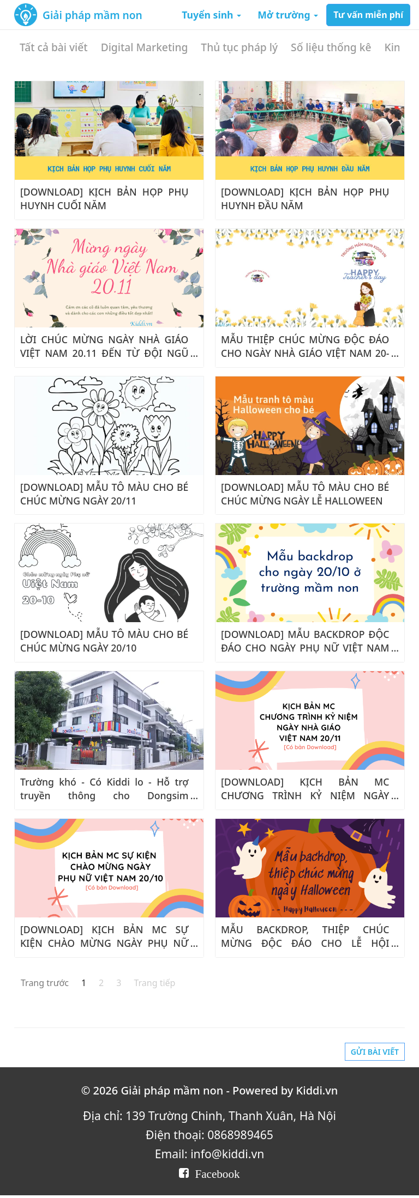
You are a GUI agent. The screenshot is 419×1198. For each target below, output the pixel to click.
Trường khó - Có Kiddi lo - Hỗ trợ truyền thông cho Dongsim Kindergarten (104, 795)
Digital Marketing (144, 47)
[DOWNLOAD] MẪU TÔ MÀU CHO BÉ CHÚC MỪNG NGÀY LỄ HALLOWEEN (305, 494)
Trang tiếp (154, 983)
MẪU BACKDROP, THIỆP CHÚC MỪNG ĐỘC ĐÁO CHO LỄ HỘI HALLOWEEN (305, 943)
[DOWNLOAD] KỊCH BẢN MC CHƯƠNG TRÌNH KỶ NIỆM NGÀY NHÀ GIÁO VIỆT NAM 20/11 (305, 795)
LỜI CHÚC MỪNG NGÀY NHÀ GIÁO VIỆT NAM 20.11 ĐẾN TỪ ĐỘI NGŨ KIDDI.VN (104, 353)
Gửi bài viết (375, 1052)
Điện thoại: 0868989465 (209, 1134)
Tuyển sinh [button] (211, 14)
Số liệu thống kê (331, 47)
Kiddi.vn (317, 1090)
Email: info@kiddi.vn (209, 1153)
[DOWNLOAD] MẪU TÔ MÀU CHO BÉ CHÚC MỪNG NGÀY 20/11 (104, 494)
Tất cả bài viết (54, 47)
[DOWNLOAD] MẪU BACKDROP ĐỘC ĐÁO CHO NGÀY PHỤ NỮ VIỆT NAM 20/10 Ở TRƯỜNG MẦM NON (305, 648)
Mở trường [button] (288, 14)
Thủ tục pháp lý (239, 47)
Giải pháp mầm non (92, 15)
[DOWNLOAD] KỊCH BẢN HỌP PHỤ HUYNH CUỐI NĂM (104, 198)
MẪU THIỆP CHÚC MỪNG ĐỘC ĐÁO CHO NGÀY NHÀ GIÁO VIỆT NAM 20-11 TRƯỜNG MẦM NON (305, 353)
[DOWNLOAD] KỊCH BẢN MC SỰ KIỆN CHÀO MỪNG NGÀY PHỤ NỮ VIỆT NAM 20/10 (104, 943)
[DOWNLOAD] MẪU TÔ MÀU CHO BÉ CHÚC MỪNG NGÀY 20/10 (104, 641)
